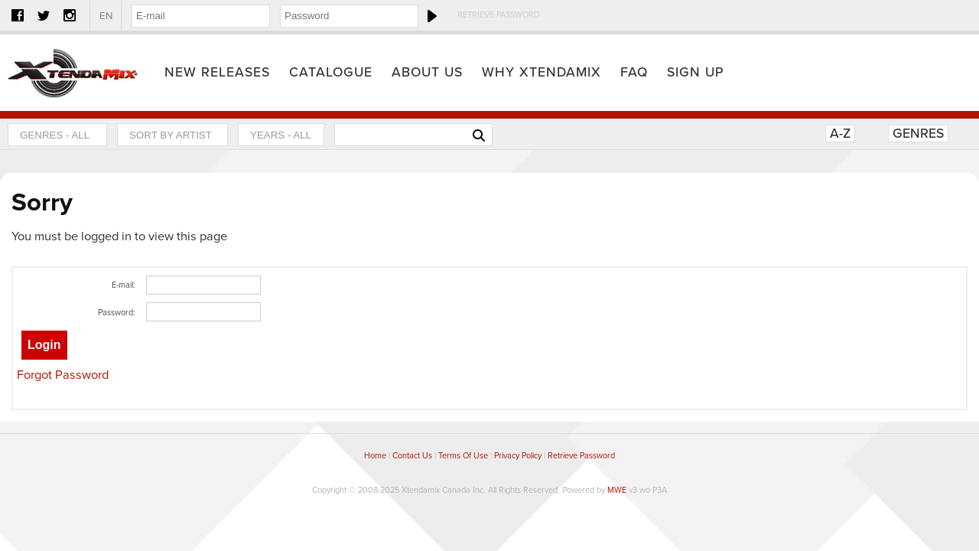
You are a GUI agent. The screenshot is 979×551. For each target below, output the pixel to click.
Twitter (43, 15)
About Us (427, 72)
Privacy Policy (518, 456)
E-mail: (123, 285)
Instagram (69, 15)
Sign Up (695, 72)
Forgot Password (63, 375)
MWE (616, 490)
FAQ (634, 72)
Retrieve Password (498, 15)
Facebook (17, 15)
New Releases (217, 72)
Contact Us (412, 456)
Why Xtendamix (541, 72)
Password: (116, 313)
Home (72, 72)
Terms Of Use (463, 456)
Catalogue (330, 72)
